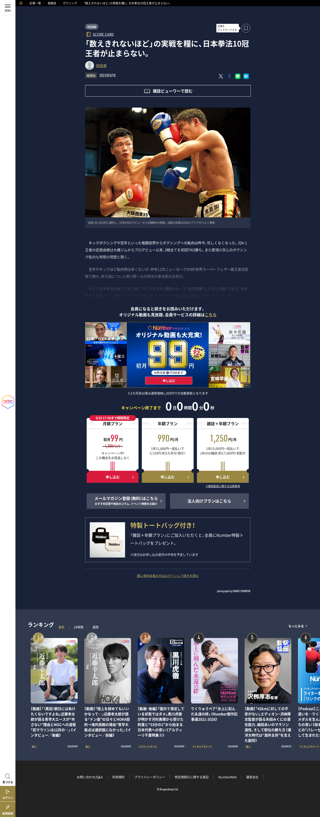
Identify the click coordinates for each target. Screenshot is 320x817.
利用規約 (118, 777)
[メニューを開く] (7, 7)
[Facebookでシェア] (229, 76)
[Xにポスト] (221, 76)
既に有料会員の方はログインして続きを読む (168, 575)
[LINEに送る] (237, 76)
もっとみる (296, 626)
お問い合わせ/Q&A (90, 777)
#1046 (91, 26)
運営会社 (252, 777)
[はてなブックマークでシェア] (246, 76)
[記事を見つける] (7, 778)
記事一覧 (35, 3)
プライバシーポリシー (149, 777)
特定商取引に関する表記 (192, 777)
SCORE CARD (103, 34)
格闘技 (52, 3)
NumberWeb (227, 777)
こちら (211, 315)
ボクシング (70, 3)
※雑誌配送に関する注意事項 (223, 486)
